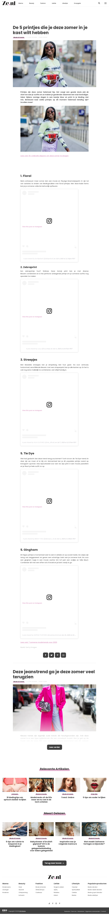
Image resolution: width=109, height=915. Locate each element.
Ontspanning (23, 892)
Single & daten (59, 887)
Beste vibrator (93, 887)
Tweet (51, 655)
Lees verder (54, 747)
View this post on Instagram (32, 226)
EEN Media (22, 911)
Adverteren (81, 911)
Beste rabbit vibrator (95, 890)
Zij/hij (55, 890)
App (63, 655)
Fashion (43, 3)
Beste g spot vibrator (95, 892)
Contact (103, 911)
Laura (45, 681)
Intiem (56, 895)
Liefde (54, 3)
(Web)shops (40, 890)
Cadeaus (39, 892)
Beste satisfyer (93, 895)
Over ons (73, 911)
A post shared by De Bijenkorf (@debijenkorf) (38, 258)
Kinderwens (6, 887)
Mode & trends (19, 37)
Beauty (31, 3)
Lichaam (21, 895)
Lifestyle (65, 3)
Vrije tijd (74, 887)
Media (74, 895)
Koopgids (77, 3)
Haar (20, 887)
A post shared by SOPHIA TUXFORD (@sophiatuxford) (40, 635)
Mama (21, 3)
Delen (45, 655)
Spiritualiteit (76, 890)
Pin (57, 655)
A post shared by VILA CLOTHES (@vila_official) (38, 442)
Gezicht (21, 890)
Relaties (56, 892)
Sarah (45, 37)
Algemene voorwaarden (92, 911)
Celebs (74, 892)
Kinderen (5, 892)
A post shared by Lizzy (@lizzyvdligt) (38, 349)
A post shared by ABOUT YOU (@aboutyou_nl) (38, 539)
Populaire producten (97, 883)
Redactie (67, 911)
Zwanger (5, 890)
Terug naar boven (53, 863)
